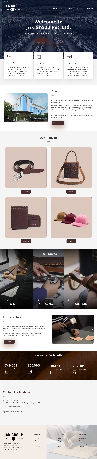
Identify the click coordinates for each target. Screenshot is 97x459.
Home (55, 8)
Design (82, 446)
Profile (61, 8)
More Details (42, 40)
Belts (59, 438)
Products (69, 8)
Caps (59, 446)
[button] (73, 330)
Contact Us (89, 8)
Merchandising (82, 444)
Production (82, 441)
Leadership (82, 438)
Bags (59, 441)
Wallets (60, 444)
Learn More (57, 123)
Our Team (79, 8)
